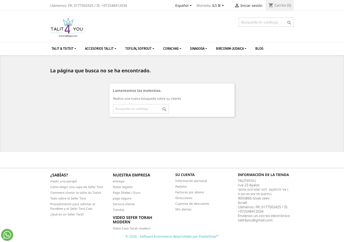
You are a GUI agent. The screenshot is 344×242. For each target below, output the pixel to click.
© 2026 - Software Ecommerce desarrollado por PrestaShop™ (172, 236)
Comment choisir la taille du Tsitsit (75, 192)
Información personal (191, 181)
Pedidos (181, 186)
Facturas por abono (189, 192)
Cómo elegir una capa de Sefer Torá (76, 187)
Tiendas (118, 210)
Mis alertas (183, 209)
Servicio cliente (124, 204)
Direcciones (183, 198)
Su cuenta (185, 174)
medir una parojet (63, 181)
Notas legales (123, 187)
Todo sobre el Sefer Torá (68, 198)
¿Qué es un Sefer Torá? (67, 214)
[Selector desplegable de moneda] (219, 6)
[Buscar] (266, 22)
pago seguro (122, 198)
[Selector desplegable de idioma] (184, 6)
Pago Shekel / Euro (126, 192)
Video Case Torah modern (131, 228)
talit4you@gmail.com (255, 220)
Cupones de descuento (192, 203)
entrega (118, 181)
